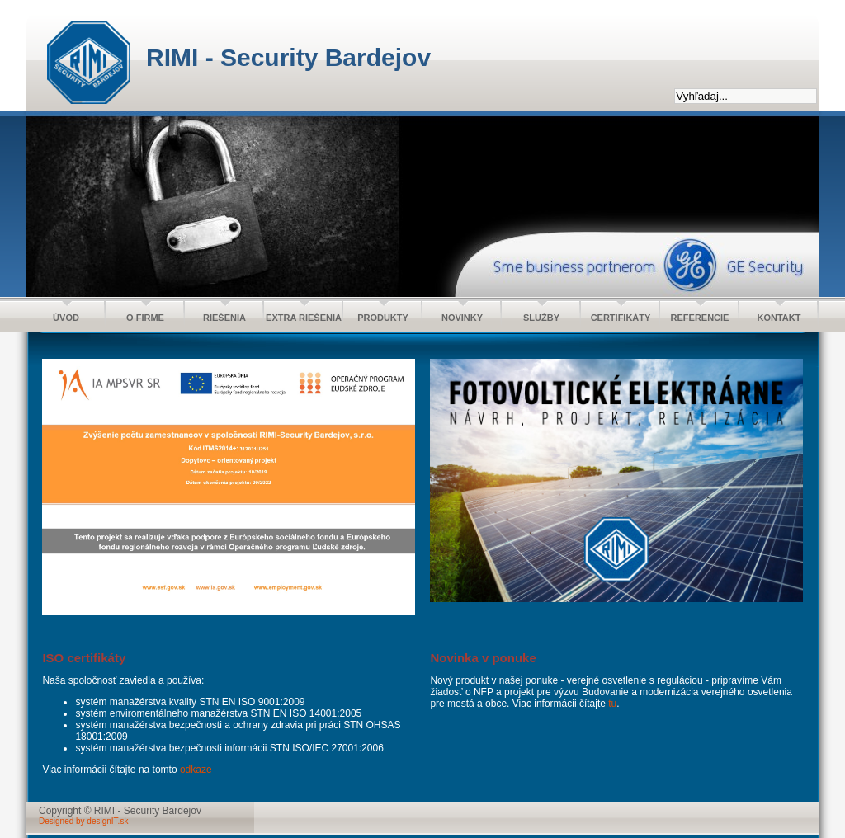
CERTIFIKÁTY (621, 317)
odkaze (196, 769)
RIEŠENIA (224, 317)
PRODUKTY (382, 317)
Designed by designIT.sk (83, 821)
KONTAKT (779, 317)
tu (612, 703)
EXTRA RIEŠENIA (304, 317)
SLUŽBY (541, 317)
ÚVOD (66, 317)
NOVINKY (462, 317)
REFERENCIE (700, 317)
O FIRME (145, 317)
